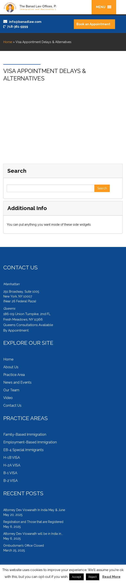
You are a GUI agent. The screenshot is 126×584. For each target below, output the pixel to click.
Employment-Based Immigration (30, 442)
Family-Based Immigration (24, 434)
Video (8, 398)
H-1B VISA (11, 457)
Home (7, 42)
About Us (10, 367)
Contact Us (12, 405)
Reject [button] (93, 577)
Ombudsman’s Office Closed (23, 545)
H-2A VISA (11, 465)
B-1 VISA (10, 473)
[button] (100, 7)
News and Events (17, 382)
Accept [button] (76, 577)
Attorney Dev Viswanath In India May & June (34, 510)
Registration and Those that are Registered (33, 522)
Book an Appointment (93, 24)
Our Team (11, 390)
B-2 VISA (10, 481)
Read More (111, 577)
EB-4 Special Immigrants (23, 450)
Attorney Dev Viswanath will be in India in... (33, 533)
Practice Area (14, 375)
